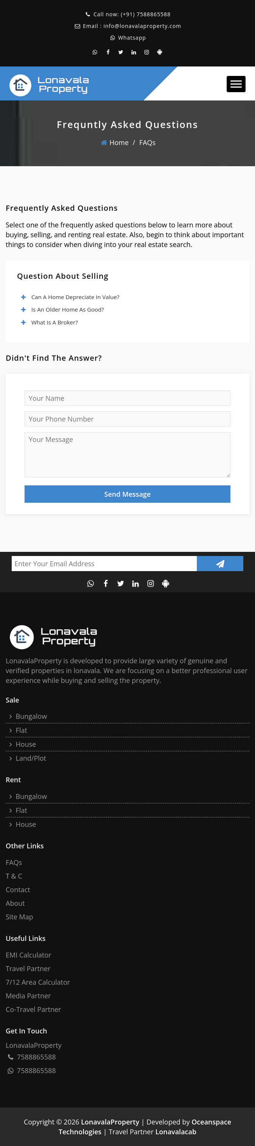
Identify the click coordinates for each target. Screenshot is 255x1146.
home (115, 142)
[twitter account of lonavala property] (121, 52)
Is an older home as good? (62, 309)
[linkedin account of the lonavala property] (134, 52)
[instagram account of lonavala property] (147, 52)
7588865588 (154, 14)
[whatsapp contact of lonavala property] (95, 52)
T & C (14, 875)
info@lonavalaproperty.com (142, 25)
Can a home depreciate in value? (69, 297)
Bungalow (27, 716)
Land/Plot (26, 758)
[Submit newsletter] (220, 563)
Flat (17, 730)
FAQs (147, 142)
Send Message (127, 494)
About (15, 903)
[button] (236, 84)
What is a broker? (49, 322)
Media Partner (28, 995)
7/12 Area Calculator (38, 982)
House (21, 744)
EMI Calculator (28, 954)
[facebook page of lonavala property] (108, 52)
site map (19, 916)
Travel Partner (28, 968)
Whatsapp (131, 37)
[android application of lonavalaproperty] (160, 52)
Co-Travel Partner (33, 1009)
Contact (18, 889)
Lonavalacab (175, 1131)
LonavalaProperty (110, 1121)
